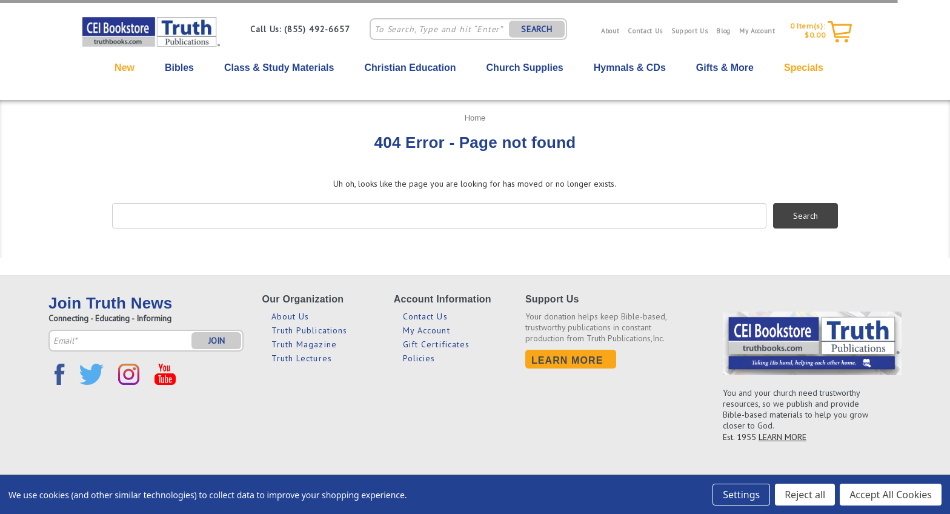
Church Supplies (525, 67)
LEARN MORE (782, 437)
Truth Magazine (304, 344)
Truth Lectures (301, 358)
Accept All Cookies (890, 494)
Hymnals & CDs (630, 67)
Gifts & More (725, 67)
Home (475, 117)
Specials (803, 67)
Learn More (567, 360)
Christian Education (410, 67)
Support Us (689, 31)
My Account (757, 31)
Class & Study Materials (279, 67)
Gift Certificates (436, 344)
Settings (741, 494)
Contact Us (645, 31)
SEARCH (537, 29)
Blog (723, 31)
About (610, 31)
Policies (419, 358)
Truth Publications (309, 330)
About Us (290, 316)
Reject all (805, 494)
